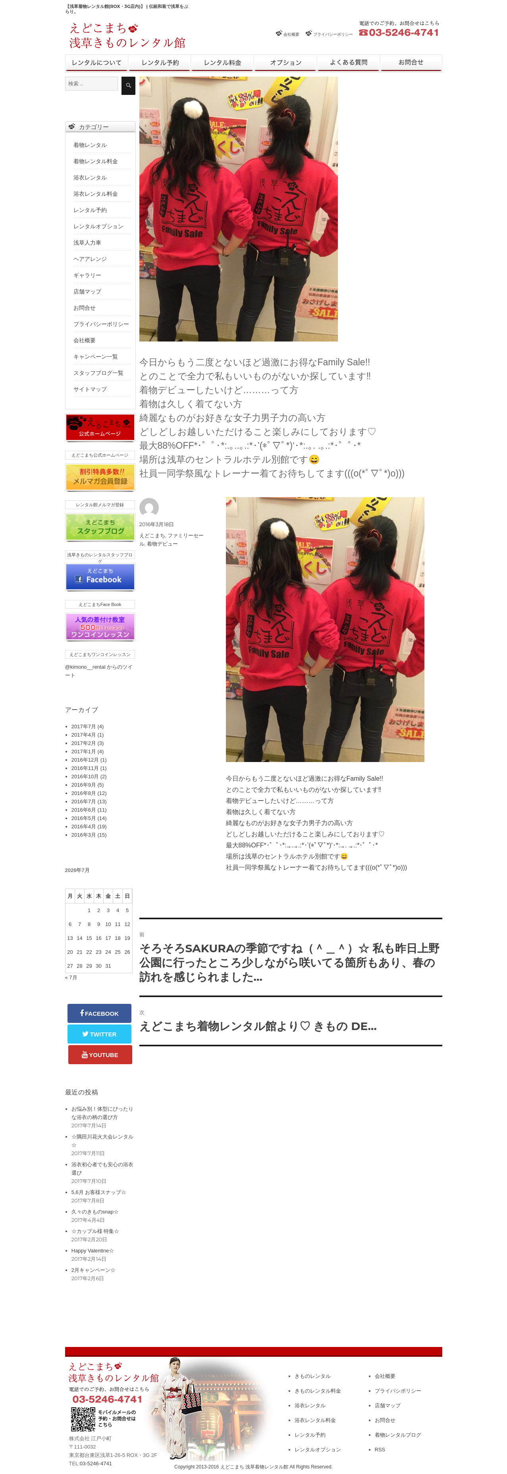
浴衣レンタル (90, 177)
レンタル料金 (222, 63)
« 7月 (71, 977)
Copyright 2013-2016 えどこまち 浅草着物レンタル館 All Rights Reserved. (253, 1467)
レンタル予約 (159, 63)
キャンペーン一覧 (95, 356)
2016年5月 (83, 818)
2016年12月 (85, 760)
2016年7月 (83, 802)
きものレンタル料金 (318, 1391)
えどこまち (152, 535)
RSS (380, 1450)
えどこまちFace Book (100, 604)
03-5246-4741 (96, 1463)
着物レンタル (90, 145)
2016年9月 (83, 785)
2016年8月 (83, 793)
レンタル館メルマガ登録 (100, 504)
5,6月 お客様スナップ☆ (99, 1192)
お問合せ (411, 63)
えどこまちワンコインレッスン (100, 654)
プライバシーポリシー (333, 34)
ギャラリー (87, 275)
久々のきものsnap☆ (95, 1212)
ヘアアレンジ (90, 259)
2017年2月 (83, 743)
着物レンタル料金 (95, 161)
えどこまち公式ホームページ (99, 455)
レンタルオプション (285, 63)
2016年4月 (83, 827)
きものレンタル (96, 63)
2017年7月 (83, 726)
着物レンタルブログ (398, 1435)
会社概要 (291, 34)
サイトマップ (90, 389)
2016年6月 (83, 810)
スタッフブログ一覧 (98, 373)
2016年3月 (83, 835)
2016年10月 (85, 776)
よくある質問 (348, 63)
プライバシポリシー (398, 1391)
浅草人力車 (87, 242)
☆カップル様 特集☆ (95, 1231)
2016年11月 (85, 768)
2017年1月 (83, 751)
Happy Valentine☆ (92, 1251)
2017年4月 (83, 735)
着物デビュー (162, 543)
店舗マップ (87, 291)
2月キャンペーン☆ (93, 1270)
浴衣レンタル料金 (95, 194)
